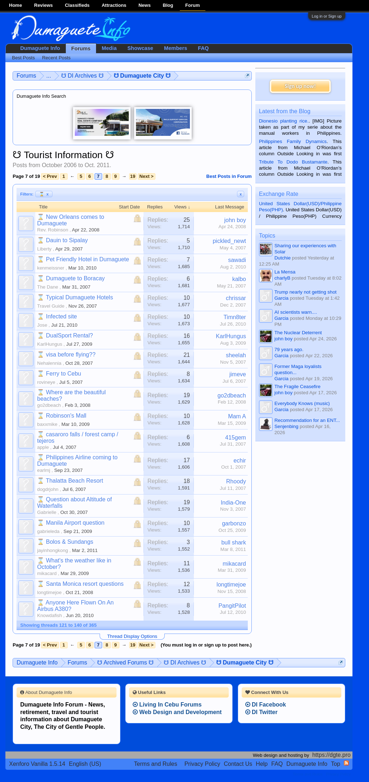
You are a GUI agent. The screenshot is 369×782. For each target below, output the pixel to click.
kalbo (239, 279)
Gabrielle (46, 512)
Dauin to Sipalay (67, 240)
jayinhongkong (52, 550)
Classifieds (77, 5)
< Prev (50, 176)
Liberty (44, 249)
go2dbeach (49, 405)
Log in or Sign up (327, 16)
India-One (233, 503)
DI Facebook (265, 705)
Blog (168, 5)
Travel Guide (50, 306)
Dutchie (282, 258)
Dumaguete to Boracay (75, 278)
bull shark (233, 542)
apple (43, 447)
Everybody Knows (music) (302, 403)
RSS (346, 762)
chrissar (236, 298)
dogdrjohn (47, 489)
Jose (42, 325)
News (144, 5)
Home (15, 5)
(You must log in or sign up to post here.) (206, 645)
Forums (81, 48)
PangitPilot (232, 606)
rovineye (46, 382)
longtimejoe (49, 592)
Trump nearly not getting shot (305, 292)
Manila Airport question (75, 523)
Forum (192, 5)
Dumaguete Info (40, 48)
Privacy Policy (202, 764)
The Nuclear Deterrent (298, 332)
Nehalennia (49, 363)
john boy (235, 220)
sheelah (236, 355)
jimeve (237, 374)
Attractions (114, 5)
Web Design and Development (177, 712)
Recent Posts (56, 57)
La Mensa (285, 272)
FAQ (203, 48)
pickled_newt (229, 241)
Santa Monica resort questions (85, 584)
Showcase (140, 48)
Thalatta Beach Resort (74, 481)
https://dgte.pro (331, 755)
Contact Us (238, 764)
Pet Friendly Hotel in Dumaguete (87, 259)
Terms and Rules (155, 764)
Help (262, 764)
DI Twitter (261, 712)
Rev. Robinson (52, 230)
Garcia (281, 298)
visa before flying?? (71, 354)
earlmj (43, 470)
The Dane (47, 287)
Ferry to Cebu (63, 374)
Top (335, 764)
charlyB (282, 278)
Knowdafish (49, 615)
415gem (235, 437)
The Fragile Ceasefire (297, 386)
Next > (147, 176)
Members (175, 48)
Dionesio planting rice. (284, 121)
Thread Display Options (132, 636)
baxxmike (47, 424)
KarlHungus (49, 344)
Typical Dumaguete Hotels (79, 297)
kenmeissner (50, 268)
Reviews (43, 5)
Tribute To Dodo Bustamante (293, 162)
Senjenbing (286, 426)
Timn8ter (234, 317)
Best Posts (23, 57)
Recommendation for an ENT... (307, 420)
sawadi (237, 260)
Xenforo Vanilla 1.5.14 (37, 764)
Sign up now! (300, 86)
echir (239, 460)
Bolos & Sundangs (70, 542)
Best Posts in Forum (229, 176)
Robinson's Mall (66, 416)
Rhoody (236, 481)
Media (109, 48)
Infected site (61, 316)
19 (132, 176)
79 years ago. (289, 349)
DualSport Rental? (69, 335)
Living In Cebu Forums (167, 705)
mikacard (46, 573)
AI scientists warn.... (295, 312)
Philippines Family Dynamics (293, 141)
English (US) (85, 764)
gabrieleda (48, 531)
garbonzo (234, 523)
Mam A (237, 416)
